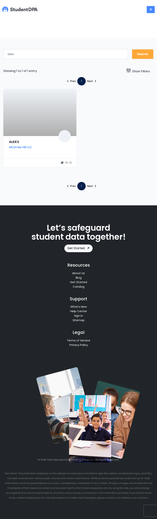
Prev (71, 81)
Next (91, 81)
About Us (78, 273)
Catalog (78, 287)
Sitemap (79, 320)
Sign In (78, 316)
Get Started (78, 248)
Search (142, 54)
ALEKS (14, 142)
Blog (79, 278)
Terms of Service (78, 340)
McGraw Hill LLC (20, 147)
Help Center (78, 311)
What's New (78, 307)
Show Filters (138, 71)
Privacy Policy (78, 345)
